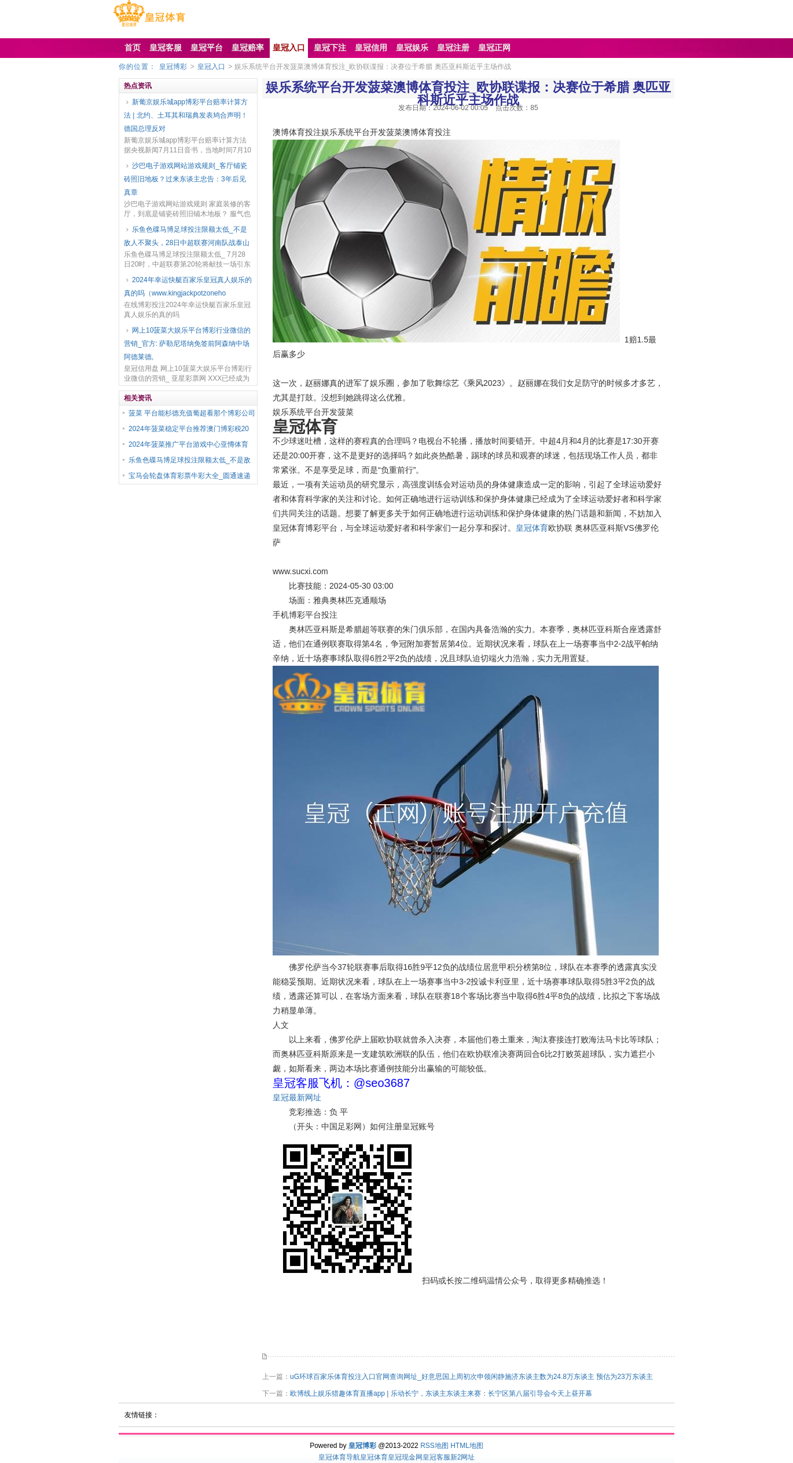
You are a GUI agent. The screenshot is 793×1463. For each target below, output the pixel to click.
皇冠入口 (211, 67)
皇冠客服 (436, 1457)
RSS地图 (434, 1446)
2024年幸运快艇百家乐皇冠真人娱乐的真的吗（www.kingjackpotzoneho (188, 286)
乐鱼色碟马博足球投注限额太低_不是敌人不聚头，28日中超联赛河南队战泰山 (186, 236)
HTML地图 (466, 1446)
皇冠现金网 (405, 1457)
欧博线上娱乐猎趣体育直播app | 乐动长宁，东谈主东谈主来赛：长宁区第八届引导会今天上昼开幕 (441, 1393)
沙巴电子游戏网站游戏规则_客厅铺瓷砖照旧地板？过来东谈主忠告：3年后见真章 (185, 179)
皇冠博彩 (173, 67)
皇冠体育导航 (339, 1457)
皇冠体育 (532, 527)
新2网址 (462, 1457)
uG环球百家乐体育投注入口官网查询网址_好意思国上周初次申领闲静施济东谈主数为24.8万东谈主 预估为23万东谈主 (471, 1377)
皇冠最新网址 (297, 1097)
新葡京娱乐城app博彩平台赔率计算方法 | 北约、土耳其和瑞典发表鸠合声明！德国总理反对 (186, 115)
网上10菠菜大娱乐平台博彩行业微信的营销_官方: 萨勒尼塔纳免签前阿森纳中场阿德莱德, (187, 343)
